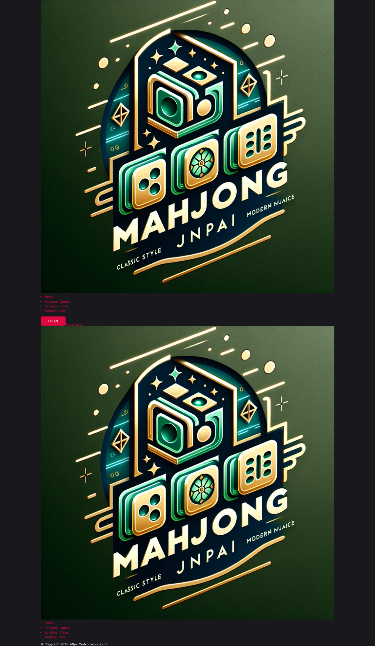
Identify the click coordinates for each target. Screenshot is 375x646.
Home (49, 296)
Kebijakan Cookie (57, 301)
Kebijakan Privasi (57, 306)
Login (53, 321)
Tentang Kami (55, 311)
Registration (74, 324)
